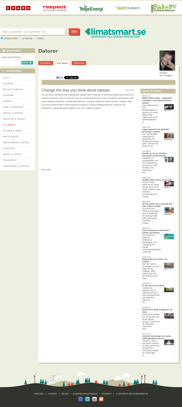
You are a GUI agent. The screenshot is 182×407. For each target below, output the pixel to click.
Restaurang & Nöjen (16, 142)
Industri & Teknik (14, 119)
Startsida (39, 394)
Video (39, 38)
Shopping (9, 148)
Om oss (64, 394)
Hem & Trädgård (13, 107)
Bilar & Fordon (13, 89)
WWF (48, 170)
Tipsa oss (79, 63)
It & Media (9, 125)
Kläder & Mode (12, 131)
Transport (10, 160)
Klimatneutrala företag (85, 394)
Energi (7, 101)
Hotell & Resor (13, 113)
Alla (6, 78)
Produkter (9, 38)
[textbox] (32, 31)
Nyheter (26, 38)
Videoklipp (62, 63)
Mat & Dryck (11, 137)
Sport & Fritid (12, 154)
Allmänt (8, 84)
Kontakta (106, 394)
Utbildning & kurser (16, 166)
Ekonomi (8, 95)
